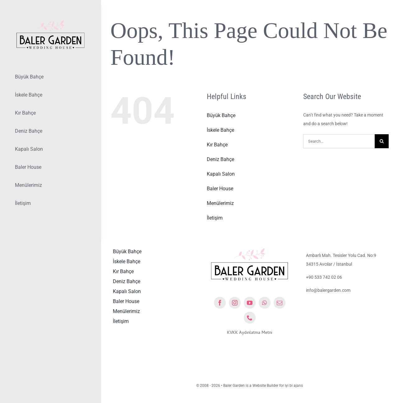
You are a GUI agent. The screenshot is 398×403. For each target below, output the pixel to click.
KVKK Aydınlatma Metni (249, 333)
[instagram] (235, 303)
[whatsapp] (265, 303)
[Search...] (339, 141)
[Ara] (382, 141)
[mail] (279, 303)
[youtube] (250, 303)
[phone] (250, 318)
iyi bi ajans (294, 385)
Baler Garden (234, 385)
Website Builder (265, 385)
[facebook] (220, 303)
